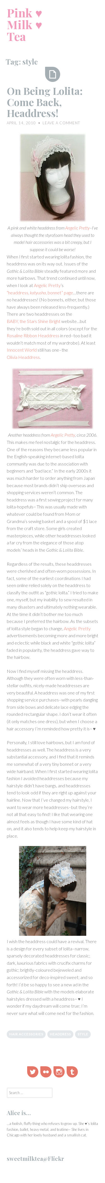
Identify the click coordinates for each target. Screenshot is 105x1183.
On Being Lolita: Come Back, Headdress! (45, 102)
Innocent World (22, 349)
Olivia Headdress (23, 357)
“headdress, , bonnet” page (40, 292)
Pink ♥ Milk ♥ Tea (24, 24)
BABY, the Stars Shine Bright (33, 321)
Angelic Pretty (77, 227)
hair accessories (26, 1034)
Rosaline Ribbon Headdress (33, 335)
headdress (60, 1034)
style (83, 1034)
